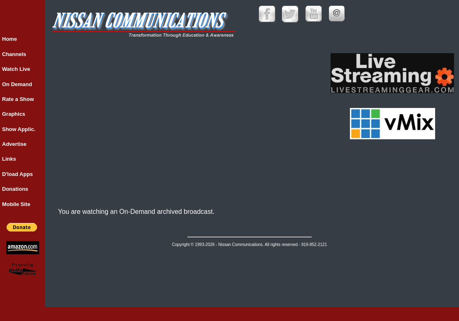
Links (9, 159)
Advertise (14, 144)
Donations (15, 189)
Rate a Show (18, 99)
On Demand (17, 84)
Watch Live (16, 69)
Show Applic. (18, 129)
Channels (14, 54)
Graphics (13, 114)
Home (9, 39)
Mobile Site (16, 204)
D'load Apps (17, 174)
